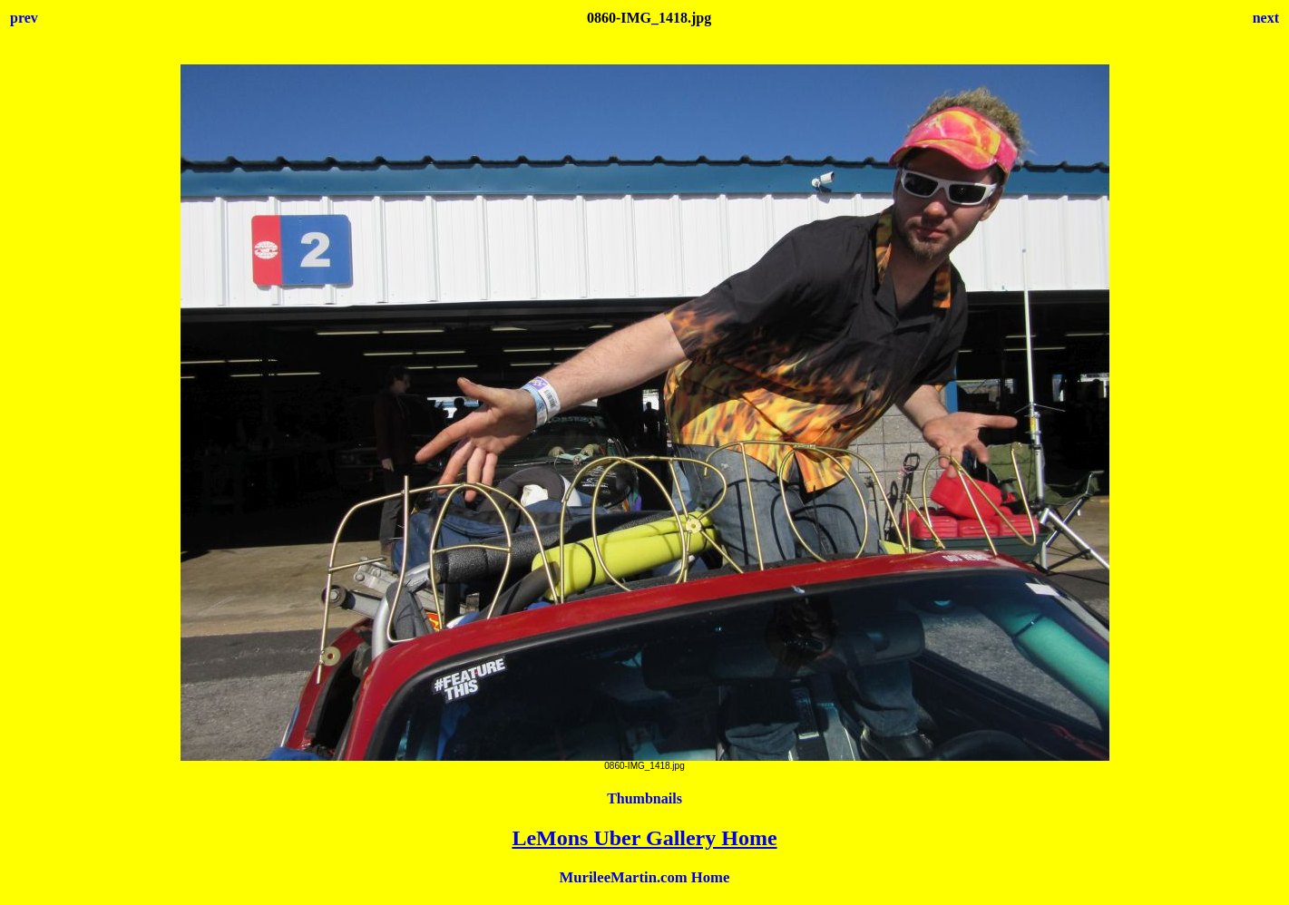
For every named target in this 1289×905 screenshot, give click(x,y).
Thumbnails (644, 798)
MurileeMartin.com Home (645, 877)
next (1266, 17)
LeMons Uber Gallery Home (644, 838)
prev (24, 17)
